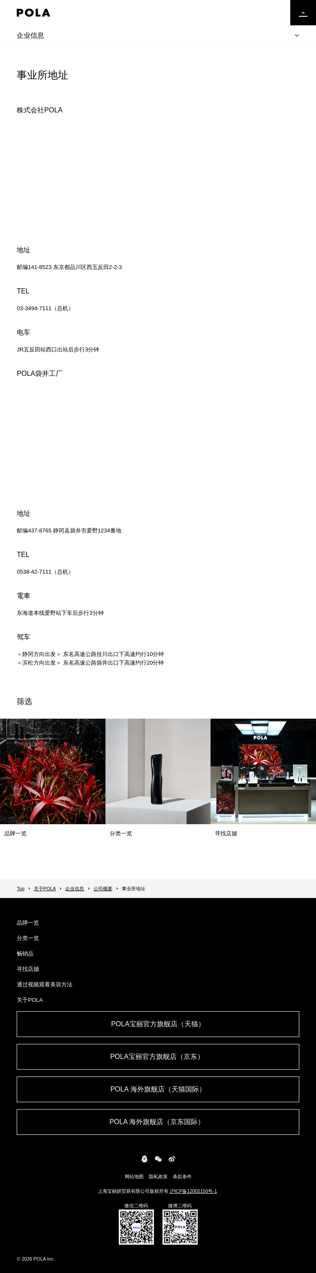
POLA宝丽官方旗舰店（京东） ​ (158, 1056)
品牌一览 (28, 922)
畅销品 (25, 953)
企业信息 (30, 35)
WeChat (158, 1158)
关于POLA (45, 888)
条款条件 (182, 1176)
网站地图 (134, 1176)
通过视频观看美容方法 (44, 984)
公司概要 (102, 888)
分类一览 (28, 938)
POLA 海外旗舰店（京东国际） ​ (158, 1121)
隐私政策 (158, 1176)
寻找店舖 (28, 969)
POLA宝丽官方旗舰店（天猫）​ (158, 1024)
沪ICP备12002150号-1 (193, 1191)
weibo (172, 1158)
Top (20, 888)
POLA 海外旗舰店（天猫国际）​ (157, 1089)
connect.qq (144, 1158)
